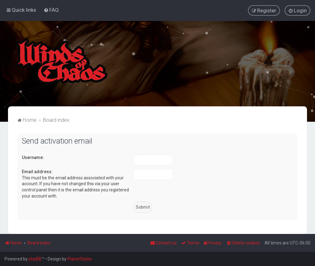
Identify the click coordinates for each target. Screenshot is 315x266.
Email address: (37, 171)
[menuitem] (51, 9)
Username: (33, 157)
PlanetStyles (79, 258)
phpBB (35, 258)
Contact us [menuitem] (163, 242)
